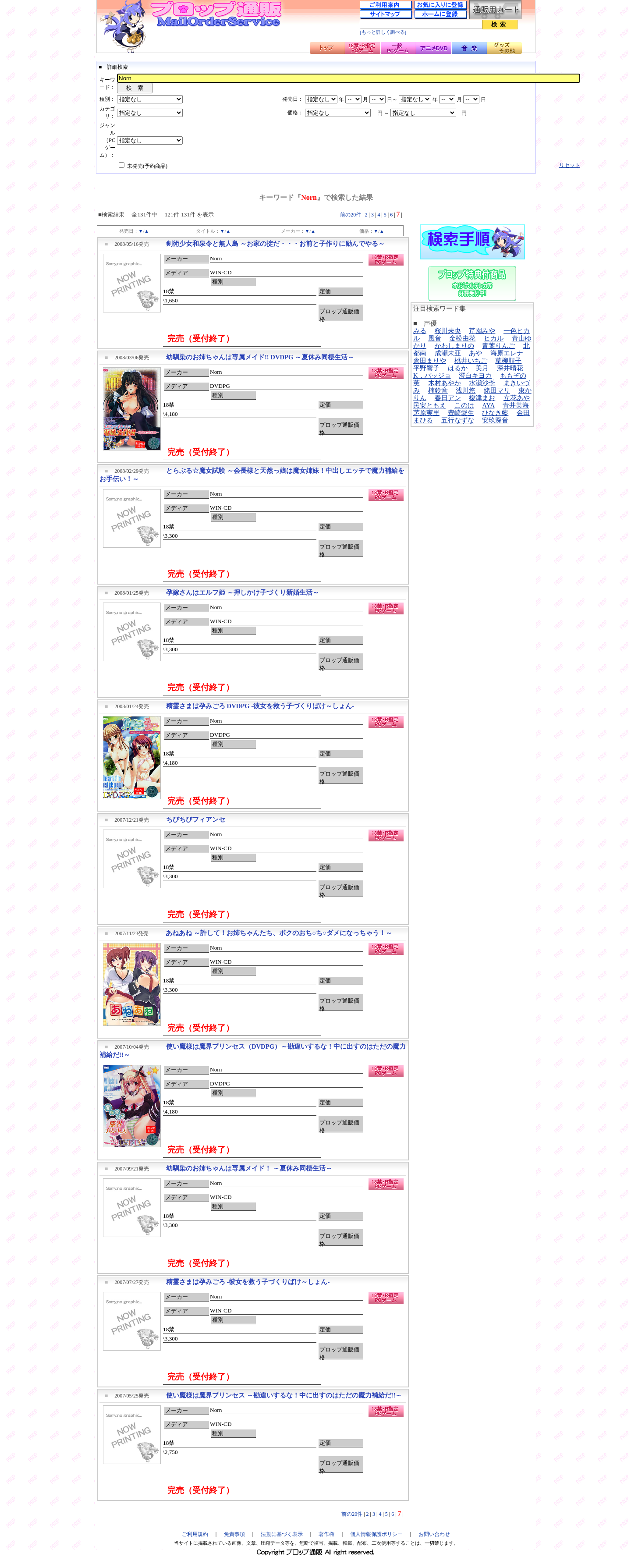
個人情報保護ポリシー (376, 1534)
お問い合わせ (434, 1534)
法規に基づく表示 (282, 1534)
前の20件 (350, 215)
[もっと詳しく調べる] (383, 32)
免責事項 (234, 1534)
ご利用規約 (195, 1534)
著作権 (326, 1534)
